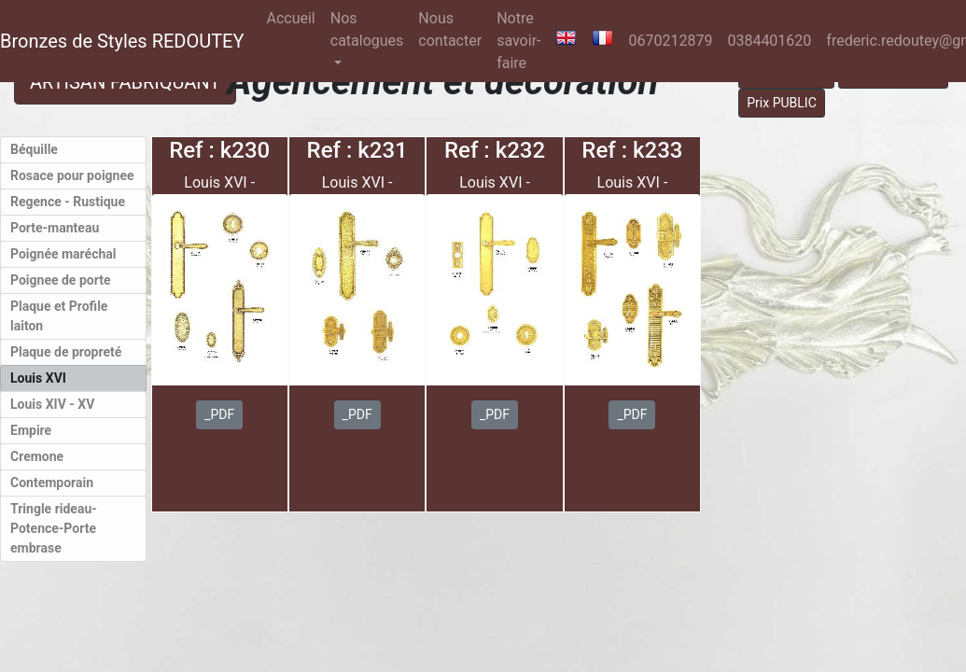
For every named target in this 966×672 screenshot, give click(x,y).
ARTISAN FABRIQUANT (125, 82)
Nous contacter (450, 29)
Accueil (294, 17)
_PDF (219, 414)
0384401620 (769, 40)
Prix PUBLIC (782, 102)
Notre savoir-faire (518, 40)
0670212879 (670, 40)
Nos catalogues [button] (367, 29)
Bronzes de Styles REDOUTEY (122, 41)
